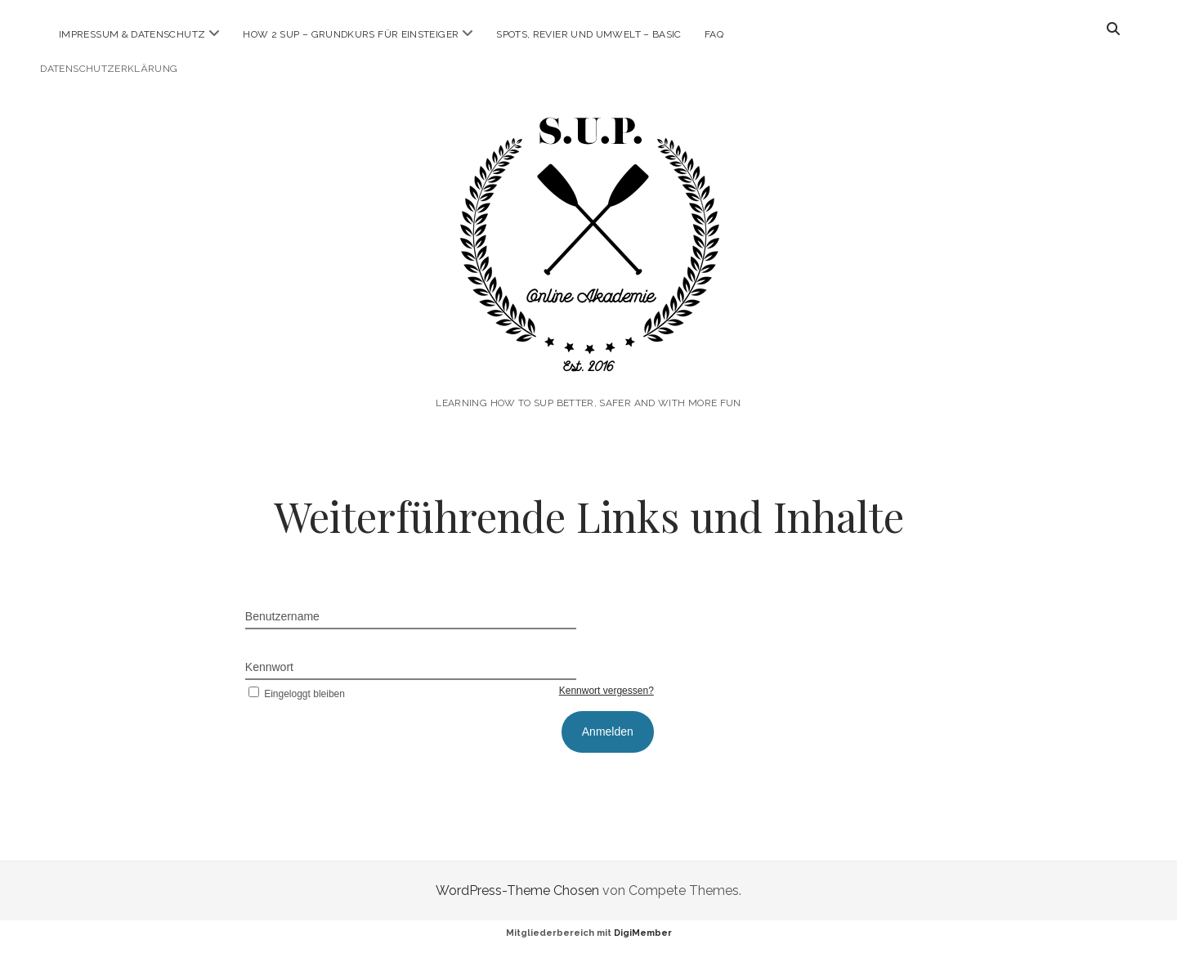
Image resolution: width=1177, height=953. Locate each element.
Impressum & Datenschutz (132, 34)
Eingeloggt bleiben (295, 694)
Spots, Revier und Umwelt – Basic (589, 34)
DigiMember (643, 933)
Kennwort (269, 666)
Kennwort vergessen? (606, 690)
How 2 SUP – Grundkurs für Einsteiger (351, 34)
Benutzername (282, 616)
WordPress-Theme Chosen (517, 890)
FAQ (714, 34)
